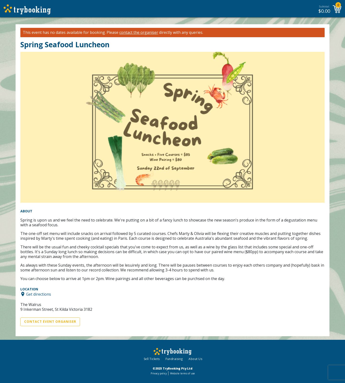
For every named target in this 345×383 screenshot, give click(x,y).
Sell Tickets (152, 359)
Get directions (38, 294)
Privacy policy (159, 373)
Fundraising (174, 359)
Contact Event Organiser (50, 321)
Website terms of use (182, 373)
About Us (195, 359)
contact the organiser (138, 32)
